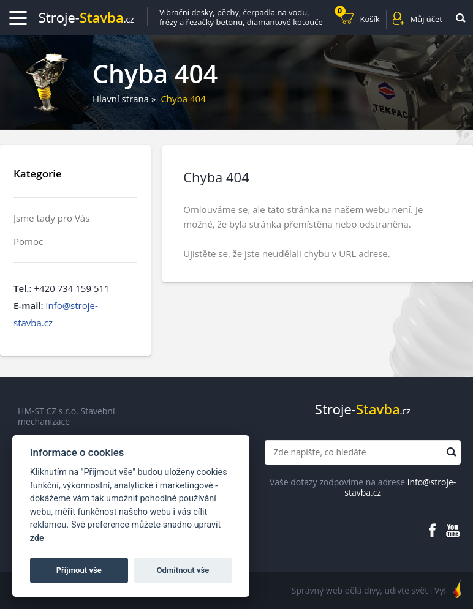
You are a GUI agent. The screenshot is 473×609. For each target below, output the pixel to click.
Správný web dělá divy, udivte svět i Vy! (369, 590)
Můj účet (426, 18)
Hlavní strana (121, 98)
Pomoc (28, 241)
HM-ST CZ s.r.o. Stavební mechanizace (66, 416)
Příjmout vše (79, 570)
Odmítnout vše (183, 570)
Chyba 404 (183, 98)
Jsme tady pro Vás (51, 218)
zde (37, 538)
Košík (357, 17)
